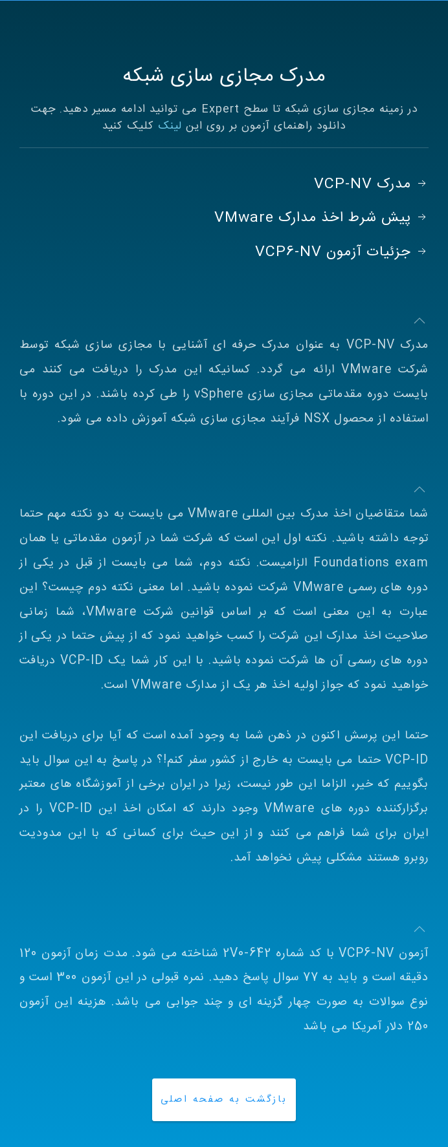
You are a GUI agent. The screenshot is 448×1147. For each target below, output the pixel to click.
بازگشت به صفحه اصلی (224, 1099)
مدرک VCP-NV (371, 184)
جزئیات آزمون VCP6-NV (342, 252)
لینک (170, 126)
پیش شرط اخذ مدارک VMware (321, 218)
